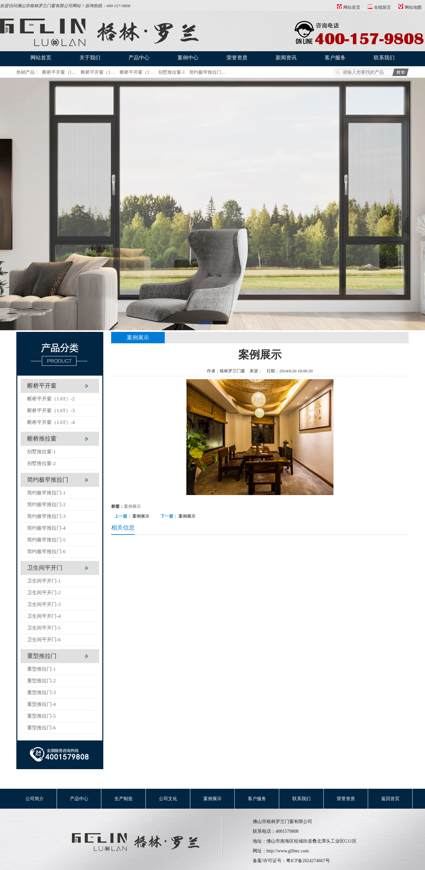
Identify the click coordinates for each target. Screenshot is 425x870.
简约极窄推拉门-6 (46, 551)
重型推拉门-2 (41, 680)
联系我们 (384, 57)
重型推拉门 (42, 656)
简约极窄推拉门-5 (46, 539)
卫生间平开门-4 (44, 616)
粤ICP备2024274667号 (308, 860)
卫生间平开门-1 (44, 580)
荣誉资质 (237, 57)
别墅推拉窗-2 (41, 463)
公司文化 (168, 798)
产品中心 (138, 57)
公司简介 (35, 798)
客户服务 (335, 57)
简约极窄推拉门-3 (46, 516)
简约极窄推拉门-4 (46, 528)
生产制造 (123, 798)
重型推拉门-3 (41, 692)
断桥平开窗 (42, 385)
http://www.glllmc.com (287, 850)
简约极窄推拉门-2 (46, 504)
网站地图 (410, 7)
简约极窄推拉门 (47, 479)
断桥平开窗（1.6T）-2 (51, 398)
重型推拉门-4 (41, 704)
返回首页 (390, 798)
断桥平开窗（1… (59, 72)
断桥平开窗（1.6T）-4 (51, 422)
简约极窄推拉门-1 (46, 492)
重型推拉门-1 (41, 669)
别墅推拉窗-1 (171, 72)
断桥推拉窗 (42, 438)
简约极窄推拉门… (207, 72)
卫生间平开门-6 (44, 639)
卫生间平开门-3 (44, 604)
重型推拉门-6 (41, 727)
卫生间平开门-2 (44, 592)
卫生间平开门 (44, 568)
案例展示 (132, 506)
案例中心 (188, 57)
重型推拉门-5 (41, 716)
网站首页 (348, 7)
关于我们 (89, 57)
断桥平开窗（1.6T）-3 (51, 410)
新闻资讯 (286, 57)
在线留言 (379, 7)
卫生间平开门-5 (44, 627)
